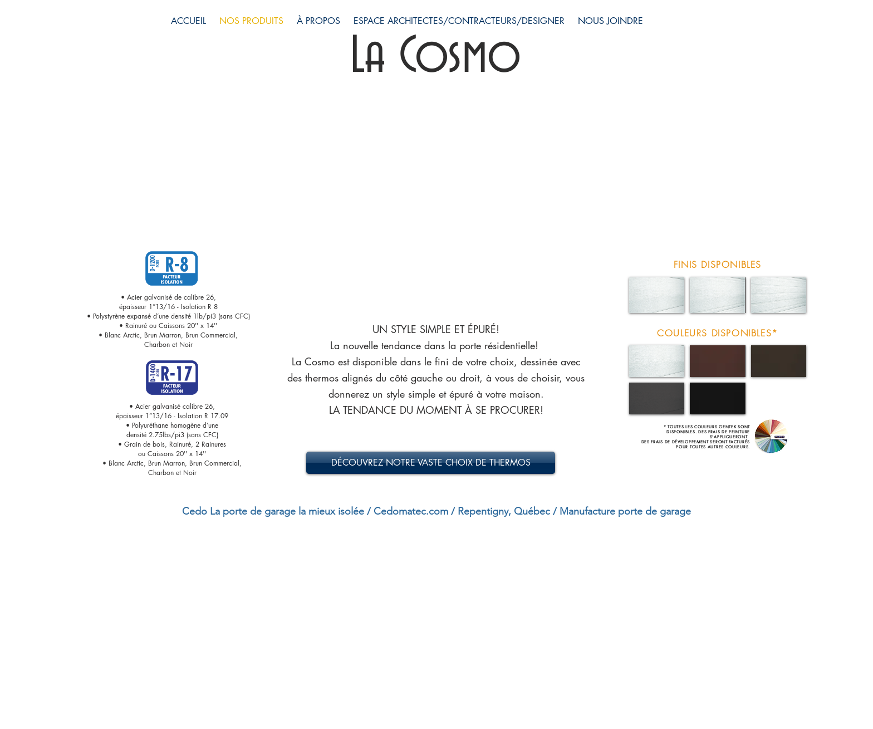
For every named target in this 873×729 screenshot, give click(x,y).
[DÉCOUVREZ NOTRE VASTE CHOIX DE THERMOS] (430, 463)
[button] (656, 295)
